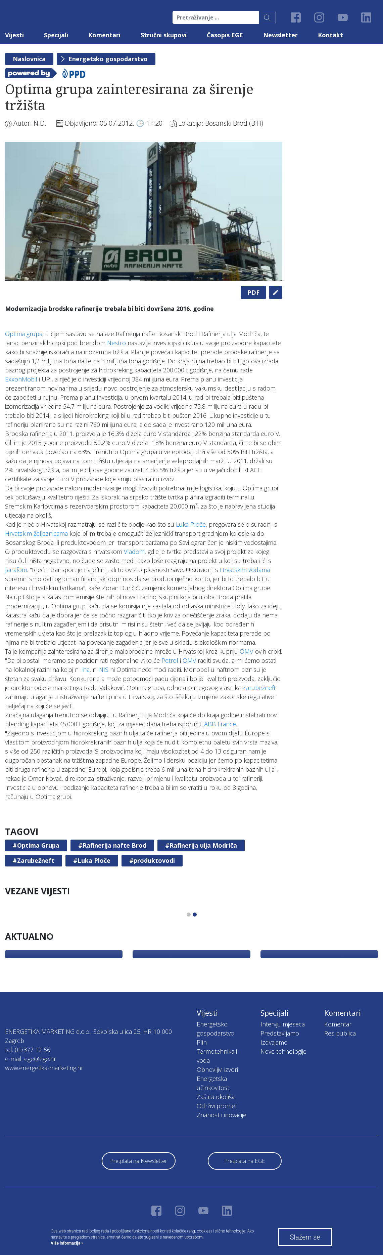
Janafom (16, 570)
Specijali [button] (56, 35)
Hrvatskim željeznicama (36, 533)
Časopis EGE (225, 35)
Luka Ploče (191, 524)
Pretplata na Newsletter (138, 1161)
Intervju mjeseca (282, 1024)
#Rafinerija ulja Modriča (201, 845)
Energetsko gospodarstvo (108, 59)
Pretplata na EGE (244, 1161)
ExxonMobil (21, 379)
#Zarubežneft (33, 860)
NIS (103, 669)
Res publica (340, 1033)
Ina (85, 669)
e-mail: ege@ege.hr (30, 1059)
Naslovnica (29, 59)
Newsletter (280, 35)
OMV (246, 651)
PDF (253, 292)
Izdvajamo (274, 1042)
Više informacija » (67, 1243)
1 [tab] (189, 915)
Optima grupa (23, 334)
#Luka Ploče (91, 860)
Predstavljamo (279, 1033)
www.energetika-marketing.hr (44, 1068)
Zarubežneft (259, 688)
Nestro (116, 343)
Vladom (134, 552)
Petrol (169, 660)
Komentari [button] (104, 35)
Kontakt (330, 35)
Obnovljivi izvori (217, 1069)
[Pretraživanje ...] (216, 17)
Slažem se (305, 1237)
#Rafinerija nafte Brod (112, 845)
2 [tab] (195, 915)
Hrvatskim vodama (245, 570)
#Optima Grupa (36, 845)
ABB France (220, 724)
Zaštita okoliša (216, 1097)
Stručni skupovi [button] (164, 35)
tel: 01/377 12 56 (27, 1050)
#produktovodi (152, 860)
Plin (202, 1042)
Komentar (337, 1024)
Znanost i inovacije (221, 1115)
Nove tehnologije (283, 1051)
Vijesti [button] (14, 35)
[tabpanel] (143, 211)
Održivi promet (217, 1106)
